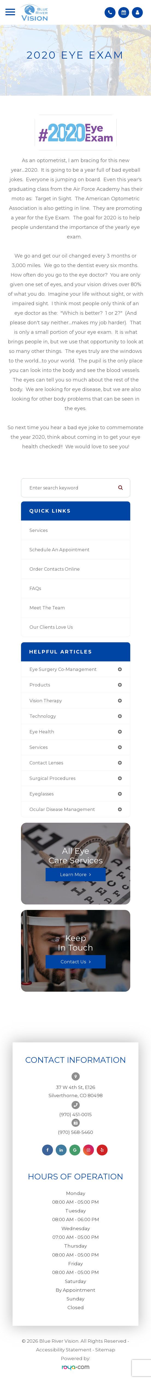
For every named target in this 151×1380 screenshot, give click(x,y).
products (39, 685)
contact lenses (46, 762)
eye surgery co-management (63, 669)
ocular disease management (62, 809)
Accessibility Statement (63, 1349)
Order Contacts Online (54, 569)
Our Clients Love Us (51, 627)
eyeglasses (41, 794)
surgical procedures (52, 778)
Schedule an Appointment (59, 549)
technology (42, 716)
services (38, 747)
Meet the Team (47, 607)
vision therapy (45, 700)
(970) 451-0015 (75, 1114)
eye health (41, 731)
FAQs (35, 588)
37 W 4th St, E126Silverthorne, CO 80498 (76, 1091)
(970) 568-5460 (75, 1132)
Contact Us (73, 961)
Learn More (73, 874)
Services (38, 530)
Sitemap (105, 1349)
